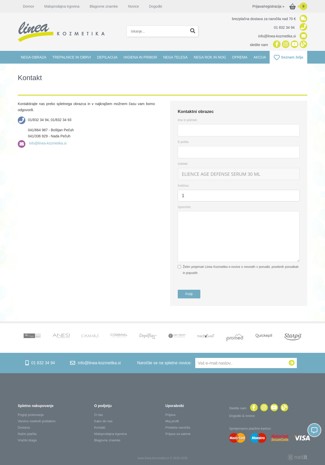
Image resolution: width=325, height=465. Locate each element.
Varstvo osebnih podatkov (37, 421)
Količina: (183, 185)
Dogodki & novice (242, 416)
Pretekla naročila (177, 427)
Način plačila (27, 434)
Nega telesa (175, 57)
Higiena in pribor (140, 57)
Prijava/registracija (268, 6)
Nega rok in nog (210, 57)
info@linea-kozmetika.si (47, 143)
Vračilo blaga (27, 440)
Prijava (170, 415)
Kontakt (99, 427)
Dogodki (155, 6)
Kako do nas (103, 421)
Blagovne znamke (104, 6)
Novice (133, 6)
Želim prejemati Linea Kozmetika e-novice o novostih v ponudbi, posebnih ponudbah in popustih (241, 270)
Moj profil (172, 421)
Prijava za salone (177, 434)
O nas (98, 415)
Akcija (259, 57)
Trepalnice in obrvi (71, 57)
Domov (28, 6)
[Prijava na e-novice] (292, 363)
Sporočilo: (184, 207)
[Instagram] (285, 44)
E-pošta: (183, 142)
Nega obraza (33, 57)
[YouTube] (293, 44)
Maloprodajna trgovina (61, 6)
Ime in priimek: (188, 120)
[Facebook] (276, 44)
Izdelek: (183, 164)
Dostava (24, 427)
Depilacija (107, 57)
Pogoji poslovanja (31, 415)
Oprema (240, 57)
